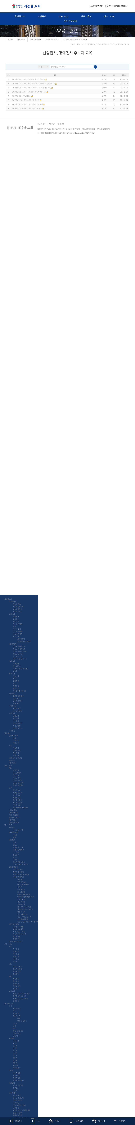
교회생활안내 (17, 609)
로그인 (111, 6)
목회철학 (16, 740)
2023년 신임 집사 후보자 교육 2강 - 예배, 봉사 (28, 108)
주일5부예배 (17, 773)
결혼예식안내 (17, 1112)
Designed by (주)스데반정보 (84, 133)
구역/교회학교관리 (19, 1105)
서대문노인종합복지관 (20, 998)
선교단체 (16, 686)
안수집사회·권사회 (19, 691)
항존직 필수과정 (18, 872)
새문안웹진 (16, 1033)
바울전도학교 (17, 966)
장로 (18, 1018)
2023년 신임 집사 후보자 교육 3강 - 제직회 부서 (28, 104)
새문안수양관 (17, 723)
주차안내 (16, 718)
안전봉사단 (16, 986)
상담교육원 (21, 902)
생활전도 (16, 974)
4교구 (15, 1051)
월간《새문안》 (18, 1031)
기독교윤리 (21, 892)
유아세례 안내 (17, 701)
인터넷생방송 (13, 810)
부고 (14, 1028)
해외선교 (16, 949)
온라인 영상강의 (18, 877)
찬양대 (15, 683)
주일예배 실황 (13, 812)
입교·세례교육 (22, 914)
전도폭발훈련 (17, 969)
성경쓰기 (16, 1088)
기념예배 (16, 755)
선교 (10, 946)
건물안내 (16, 716)
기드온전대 (16, 971)
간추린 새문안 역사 (19, 646)
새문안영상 (12, 820)
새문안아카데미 (14, 924)
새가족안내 (12, 601)
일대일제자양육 (18, 847)
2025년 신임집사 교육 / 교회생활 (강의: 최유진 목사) (30, 92)
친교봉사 (16, 988)
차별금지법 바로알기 (16, 941)
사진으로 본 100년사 (20, 651)
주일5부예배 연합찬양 (20, 807)
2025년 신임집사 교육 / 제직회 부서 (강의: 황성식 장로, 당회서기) (34, 83)
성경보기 (12, 1083)
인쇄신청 (16, 1108)
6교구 (15, 1055)
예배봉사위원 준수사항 (20, 668)
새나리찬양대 (17, 802)
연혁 (14, 626)
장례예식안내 (17, 1115)
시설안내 (12, 713)
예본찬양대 (16, 795)
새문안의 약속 (17, 624)
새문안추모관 (17, 728)
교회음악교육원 (18, 926)
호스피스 (16, 983)
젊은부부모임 (13, 832)
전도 (10, 964)
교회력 (15, 671)
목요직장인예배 (18, 785)
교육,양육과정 (13, 867)
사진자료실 (16, 1078)
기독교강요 (21, 889)
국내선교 (16, 951)
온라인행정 (12, 1093)
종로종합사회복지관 (20, 996)
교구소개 (16, 1041)
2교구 (15, 1046)
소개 (14, 738)
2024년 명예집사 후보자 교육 (22, 96)
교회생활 (12, 693)
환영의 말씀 (17, 604)
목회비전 (16, 743)
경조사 (15, 1023)
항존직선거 (16, 1016)
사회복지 (12, 991)
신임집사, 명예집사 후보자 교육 (27, 921)
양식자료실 (16, 1075)
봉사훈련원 (21, 904)
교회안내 (12, 614)
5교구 (15, 1053)
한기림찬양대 (17, 800)
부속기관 (16, 688)
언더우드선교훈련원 (20, 934)
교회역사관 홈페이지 (20, 659)
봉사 (10, 976)
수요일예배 (16, 750)
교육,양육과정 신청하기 (21, 874)
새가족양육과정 (18, 606)
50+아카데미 (21, 899)
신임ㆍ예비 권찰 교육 (24, 917)
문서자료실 (16, 1073)
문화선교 (16, 959)
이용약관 (52, 124)
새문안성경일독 (14, 822)
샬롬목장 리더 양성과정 (25, 909)
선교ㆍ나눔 (109, 16)
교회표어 (16, 619)
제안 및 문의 (41, 124)
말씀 (10, 768)
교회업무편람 (17, 711)
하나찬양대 (16, 790)
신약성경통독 (21, 882)
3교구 (15, 1048)
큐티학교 (20, 879)
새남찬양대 (16, 805)
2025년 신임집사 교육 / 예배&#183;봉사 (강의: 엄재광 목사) (32, 87)
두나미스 (16, 857)
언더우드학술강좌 (19, 862)
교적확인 (16, 1103)
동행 (14, 837)
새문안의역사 (13, 644)
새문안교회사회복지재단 (21, 993)
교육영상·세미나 (14, 817)
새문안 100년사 (18, 654)
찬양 (10, 787)
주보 (14, 1011)
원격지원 (61, 124)
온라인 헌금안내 (18, 1098)
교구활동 (12, 1038)
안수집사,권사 (22, 1021)
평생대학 (16, 1001)
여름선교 (16, 859)
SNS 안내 (16, 1036)
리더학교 (16, 852)
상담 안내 (16, 698)
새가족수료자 (17, 611)
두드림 (15, 835)
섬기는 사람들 (17, 631)
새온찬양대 (16, 797)
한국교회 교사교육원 (24, 907)
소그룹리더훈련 (22, 919)
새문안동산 (16, 726)
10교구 (15, 1065)
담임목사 (42, 16)
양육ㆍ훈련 (86, 16)
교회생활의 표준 (18, 696)
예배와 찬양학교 (18, 850)
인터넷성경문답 (18, 1085)
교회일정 (16, 1013)
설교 (10, 745)
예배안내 (12, 661)
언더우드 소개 (17, 656)
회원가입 (117, 6)
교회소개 (16, 616)
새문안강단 (12, 763)
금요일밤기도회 (18, 783)
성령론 (19, 887)
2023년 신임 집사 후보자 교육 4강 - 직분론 (27, 100)
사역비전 (16, 621)
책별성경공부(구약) (23, 894)
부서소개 (12, 673)
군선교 (15, 961)
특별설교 (12, 760)
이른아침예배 (17, 780)
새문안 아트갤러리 (19, 1080)
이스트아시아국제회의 (20, 864)
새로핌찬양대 (17, 792)
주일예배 (16, 748)
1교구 (15, 1043)
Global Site (17, 666)
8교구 (15, 1060)
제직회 (15, 678)
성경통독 (16, 855)
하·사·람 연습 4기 (23, 884)
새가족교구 (16, 1068)
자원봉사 (16, 978)
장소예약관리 (17, 1100)
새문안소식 (16, 1008)
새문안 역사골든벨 (19, 649)
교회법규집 (12, 706)
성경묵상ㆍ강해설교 (15, 758)
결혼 (14, 1026)
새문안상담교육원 (19, 931)
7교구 (15, 1058)
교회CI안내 (16, 636)
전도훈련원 (16, 939)
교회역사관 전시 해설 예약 (21, 1110)
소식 (10, 1006)
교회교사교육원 (18, 929)
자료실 (11, 1070)
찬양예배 (16, 753)
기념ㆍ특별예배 (14, 815)
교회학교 (16, 681)
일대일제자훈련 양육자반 (25, 897)
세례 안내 (16, 703)
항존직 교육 (21, 912)
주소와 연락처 (17, 634)
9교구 (15, 1063)
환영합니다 (20, 16)
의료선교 (16, 956)
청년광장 (12, 840)
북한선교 (16, 954)
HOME (10, 39)
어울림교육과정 (18, 830)
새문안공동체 (70, 21)
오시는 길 (16, 721)
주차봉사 (16, 981)
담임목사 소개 (13, 735)
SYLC (15, 845)
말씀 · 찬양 (63, 16)
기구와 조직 (17, 629)
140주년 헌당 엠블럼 (24, 641)
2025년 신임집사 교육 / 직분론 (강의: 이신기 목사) (29, 79)
